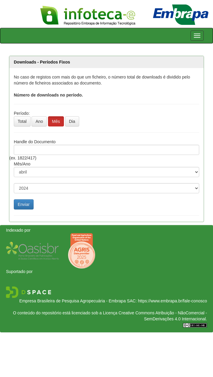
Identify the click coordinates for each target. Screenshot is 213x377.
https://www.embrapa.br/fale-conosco (172, 300)
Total (22, 121)
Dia (72, 121)
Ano (39, 121)
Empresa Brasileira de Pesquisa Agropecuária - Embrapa (72, 300)
